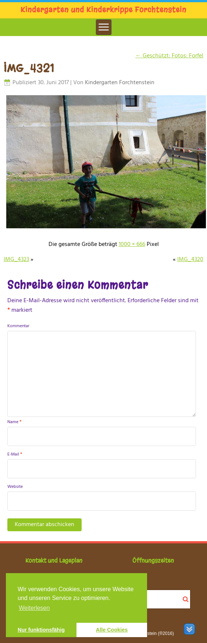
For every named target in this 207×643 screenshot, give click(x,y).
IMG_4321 (29, 68)
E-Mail (14, 454)
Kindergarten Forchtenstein (119, 82)
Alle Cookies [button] (112, 630)
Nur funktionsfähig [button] (41, 630)
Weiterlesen (34, 608)
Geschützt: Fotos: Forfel (169, 56)
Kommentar (18, 326)
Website (15, 486)
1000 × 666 (132, 244)
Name (14, 422)
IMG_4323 (16, 259)
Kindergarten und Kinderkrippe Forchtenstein (103, 10)
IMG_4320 (190, 259)
